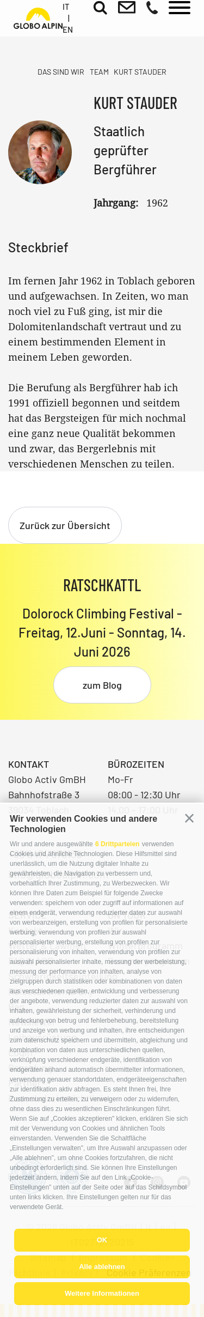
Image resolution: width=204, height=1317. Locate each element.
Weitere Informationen (102, 1293)
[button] (189, 818)
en (68, 29)
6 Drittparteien (117, 844)
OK (102, 1240)
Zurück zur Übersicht (65, 525)
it (66, 6)
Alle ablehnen (102, 1267)
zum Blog (102, 685)
